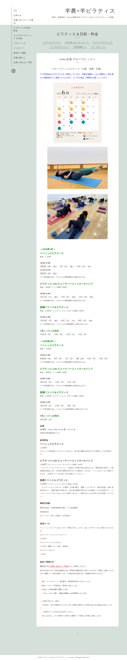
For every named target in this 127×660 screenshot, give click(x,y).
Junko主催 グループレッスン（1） (77, 42)
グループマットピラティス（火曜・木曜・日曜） (77, 69)
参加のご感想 (20, 53)
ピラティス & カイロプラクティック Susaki (58, 657)
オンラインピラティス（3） (103, 42)
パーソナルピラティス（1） (60, 47)
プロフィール (20, 43)
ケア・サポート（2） (98, 47)
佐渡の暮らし (20, 58)
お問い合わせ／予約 (23, 62)
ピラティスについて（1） (52, 42)
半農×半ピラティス (90, 11)
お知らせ (18, 15)
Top (15, 10)
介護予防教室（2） (80, 47)
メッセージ (19, 48)
